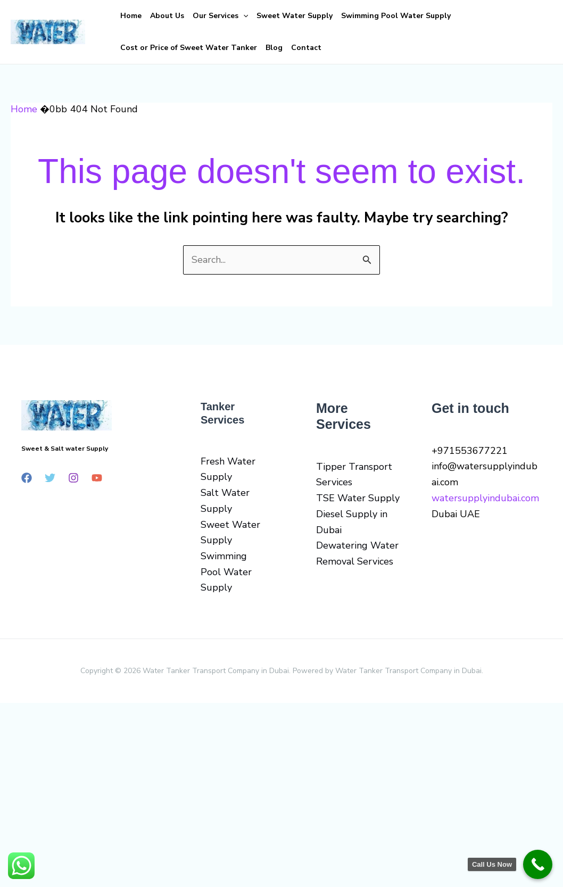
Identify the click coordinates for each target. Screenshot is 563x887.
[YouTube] (97, 477)
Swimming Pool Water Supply (396, 16)
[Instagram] (73, 477)
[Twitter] (50, 477)
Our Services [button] (220, 16)
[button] (243, 16)
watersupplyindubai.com (485, 498)
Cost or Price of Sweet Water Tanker (188, 48)
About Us (167, 16)
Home (131, 16)
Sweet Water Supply (294, 16)
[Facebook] (26, 477)
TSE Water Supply (358, 498)
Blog (274, 48)
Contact (306, 48)
